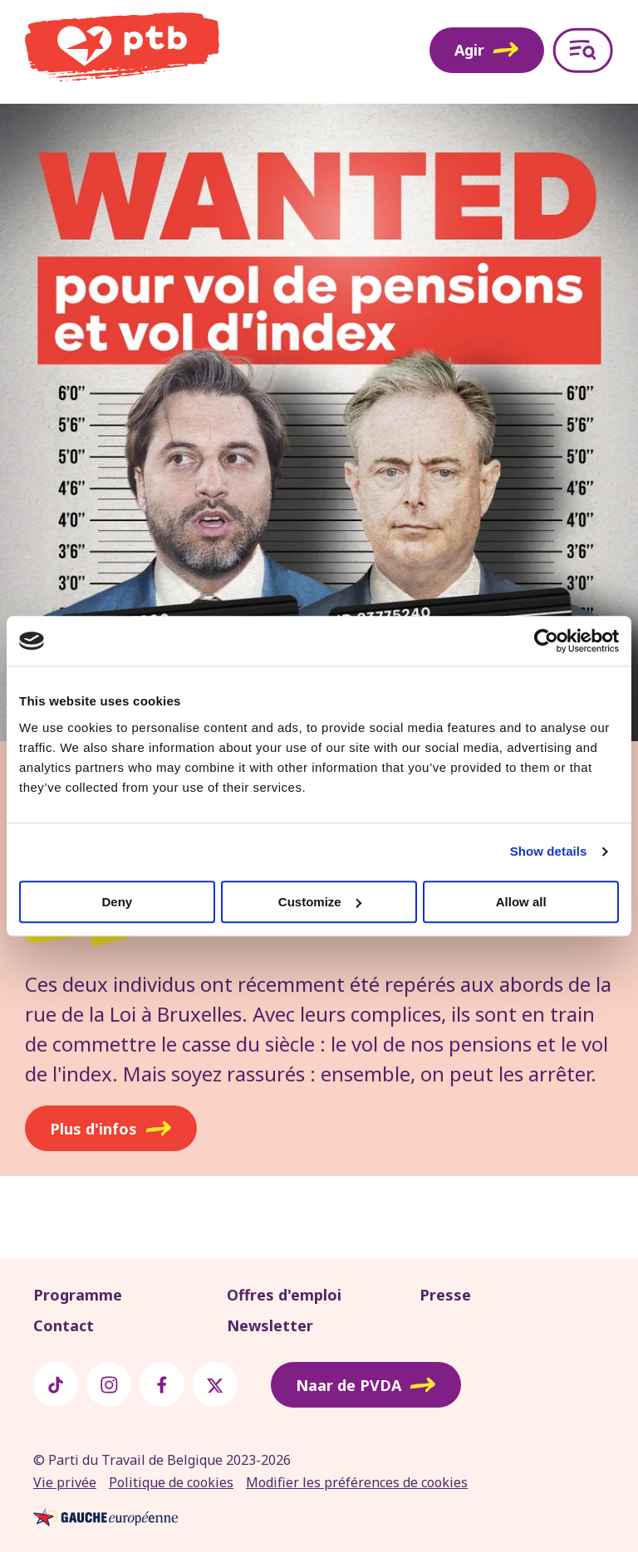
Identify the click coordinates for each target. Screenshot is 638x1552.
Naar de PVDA (366, 1385)
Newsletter (270, 1325)
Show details (548, 851)
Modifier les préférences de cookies (357, 1482)
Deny (116, 902)
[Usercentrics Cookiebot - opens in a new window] (546, 640)
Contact (63, 1325)
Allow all (521, 902)
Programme (77, 1295)
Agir (486, 50)
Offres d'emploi (284, 1295)
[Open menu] (582, 50)
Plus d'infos (111, 1128)
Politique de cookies (171, 1482)
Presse (445, 1295)
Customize (319, 902)
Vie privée (64, 1482)
